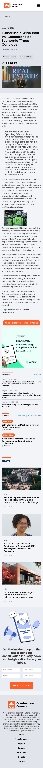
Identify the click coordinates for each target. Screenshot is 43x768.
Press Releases (22, 739)
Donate (21, 757)
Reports (21, 743)
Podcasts (21, 752)
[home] (13, 5)
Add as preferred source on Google (21, 323)
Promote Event (34, 416)
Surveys (21, 748)
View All (37, 374)
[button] (38, 5)
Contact (21, 761)
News (21, 734)
